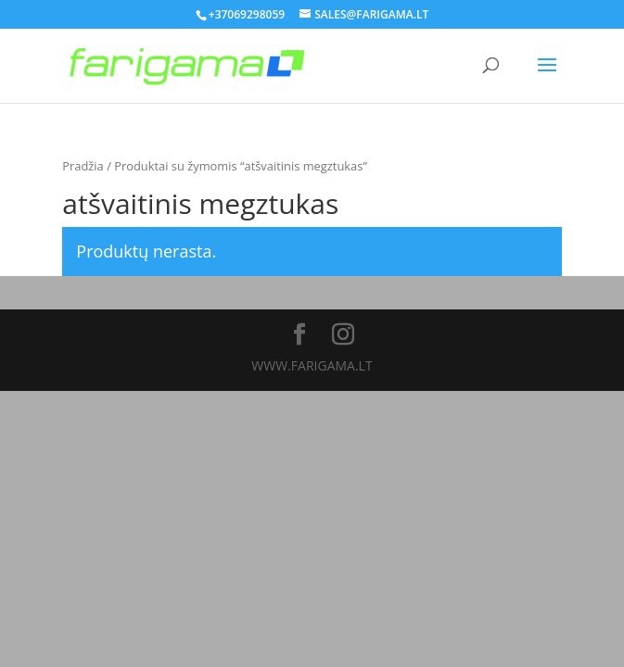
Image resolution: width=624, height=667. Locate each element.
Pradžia (82, 165)
